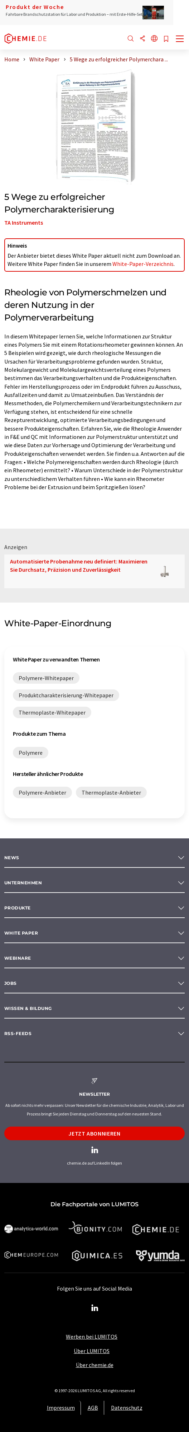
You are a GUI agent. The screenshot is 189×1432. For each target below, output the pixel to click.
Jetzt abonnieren (94, 1133)
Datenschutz (126, 1407)
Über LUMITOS (92, 1350)
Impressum (61, 1407)
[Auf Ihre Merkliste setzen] (166, 39)
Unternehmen (23, 882)
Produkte (17, 908)
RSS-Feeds (18, 1033)
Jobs (10, 983)
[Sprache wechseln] (154, 39)
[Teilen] (142, 39)
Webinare (17, 958)
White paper (21, 933)
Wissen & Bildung (28, 1008)
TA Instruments (23, 222)
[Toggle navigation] (180, 39)
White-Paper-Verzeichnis (143, 263)
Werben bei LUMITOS (91, 1336)
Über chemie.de (94, 1364)
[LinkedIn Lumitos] (94, 1308)
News (11, 857)
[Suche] (131, 39)
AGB (93, 1407)
